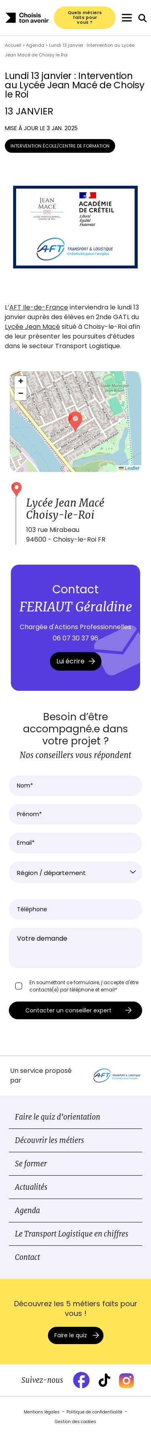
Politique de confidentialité (94, 1412)
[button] (75, 421)
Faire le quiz (70, 1335)
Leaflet (129, 468)
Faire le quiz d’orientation (57, 1117)
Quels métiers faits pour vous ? (85, 18)
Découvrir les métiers (49, 1140)
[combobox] (75, 872)
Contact (27, 1257)
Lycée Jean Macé (32, 326)
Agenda (27, 1210)
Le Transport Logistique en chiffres (71, 1234)
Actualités (31, 1187)
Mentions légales (42, 1412)
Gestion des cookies (75, 1422)
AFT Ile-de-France (38, 307)
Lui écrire (75, 661)
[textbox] (75, 873)
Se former (31, 1163)
